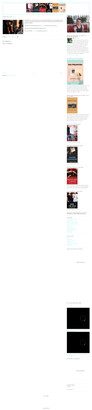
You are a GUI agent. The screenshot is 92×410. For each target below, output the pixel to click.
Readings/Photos (69, 231)
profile (42, 25)
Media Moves (69, 245)
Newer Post (4, 72)
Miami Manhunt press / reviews (72, 229)
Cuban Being (69, 226)
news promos (34, 30)
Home (33, 72)
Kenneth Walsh (69, 239)
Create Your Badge (70, 389)
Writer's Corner (69, 232)
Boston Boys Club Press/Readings (72, 223)
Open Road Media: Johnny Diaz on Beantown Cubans (76, 329)
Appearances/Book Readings (72, 219)
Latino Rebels (69, 242)
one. (47, 30)
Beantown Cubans (70, 220)
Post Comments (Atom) (11, 75)
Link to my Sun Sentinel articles (72, 243)
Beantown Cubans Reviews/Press (72, 222)
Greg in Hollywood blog (71, 240)
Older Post (61, 72)
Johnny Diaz (69, 386)
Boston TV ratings (70, 225)
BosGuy (68, 237)
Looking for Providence (71, 228)
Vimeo (73, 331)
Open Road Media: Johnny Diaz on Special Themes (75, 353)
